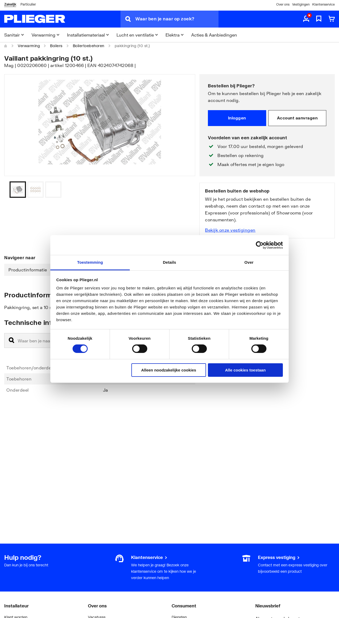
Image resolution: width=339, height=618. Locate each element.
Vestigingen (301, 4)
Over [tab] (249, 262)
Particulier (28, 4)
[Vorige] (184, 189)
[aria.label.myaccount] (306, 19)
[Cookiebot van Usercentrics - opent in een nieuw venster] (260, 245)
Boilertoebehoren (88, 45)
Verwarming (29, 45)
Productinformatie (27, 269)
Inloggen (237, 117)
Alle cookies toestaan (245, 370)
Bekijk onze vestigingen (230, 229)
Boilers (56, 45)
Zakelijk (10, 4)
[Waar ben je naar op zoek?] (176, 19)
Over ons (282, 4)
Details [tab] (169, 262)
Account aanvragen (297, 117)
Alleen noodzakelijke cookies (168, 370)
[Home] (5, 45)
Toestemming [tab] (90, 262)
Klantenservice (323, 4)
